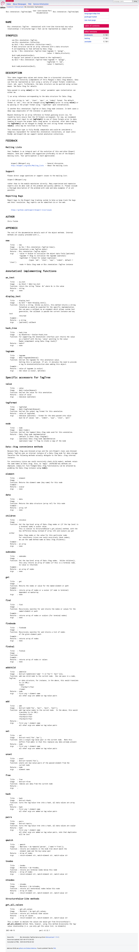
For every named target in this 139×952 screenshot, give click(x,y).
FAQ (29, 4)
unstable (87, 42)
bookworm (10, 7)
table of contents (92, 26)
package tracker (90, 17)
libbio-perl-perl (19, 7)
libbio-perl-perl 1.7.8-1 (52, 937)
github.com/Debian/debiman (28, 948)
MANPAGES (9, 1)
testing (87, 38)
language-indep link (92, 14)
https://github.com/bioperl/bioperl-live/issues (31, 210)
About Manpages (19, 4)
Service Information (41, 4)
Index (9, 4)
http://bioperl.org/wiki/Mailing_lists (27, 165)
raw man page (90, 20)
